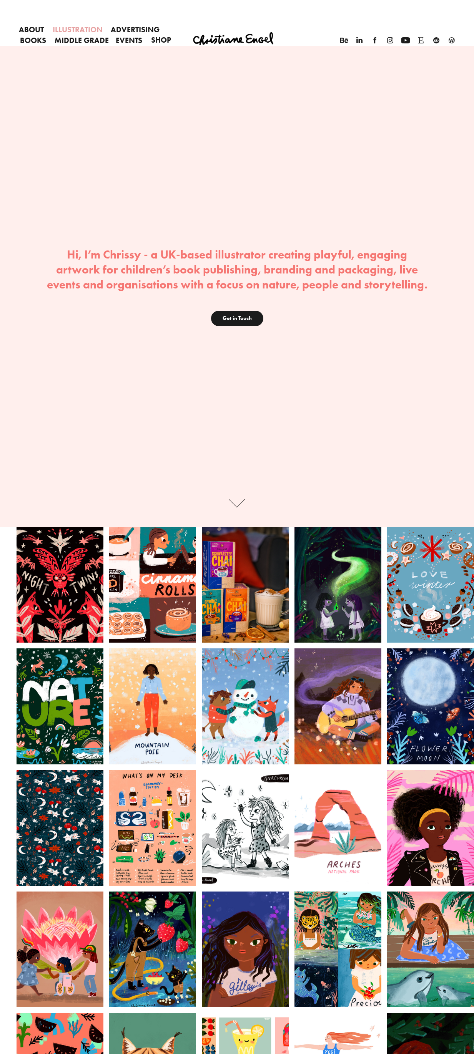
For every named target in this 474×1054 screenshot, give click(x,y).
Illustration (78, 29)
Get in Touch (237, 318)
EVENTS (129, 40)
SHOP (161, 40)
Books (33, 40)
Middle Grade (82, 40)
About (31, 29)
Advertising (135, 29)
